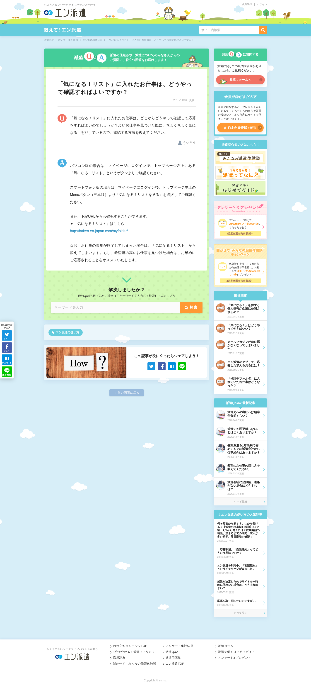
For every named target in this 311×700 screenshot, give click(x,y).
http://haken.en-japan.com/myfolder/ (99, 231)
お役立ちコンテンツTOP (130, 646)
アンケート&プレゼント (234, 657)
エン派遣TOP (175, 663)
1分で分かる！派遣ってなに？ (134, 652)
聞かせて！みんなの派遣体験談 (134, 663)
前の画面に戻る (129, 392)
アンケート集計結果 (179, 646)
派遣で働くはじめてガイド (236, 652)
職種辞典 (119, 657)
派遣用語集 (173, 657)
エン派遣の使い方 (67, 332)
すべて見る (240, 501)
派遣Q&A (172, 652)
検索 (194, 307)
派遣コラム (225, 646)
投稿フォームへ (240, 79)
